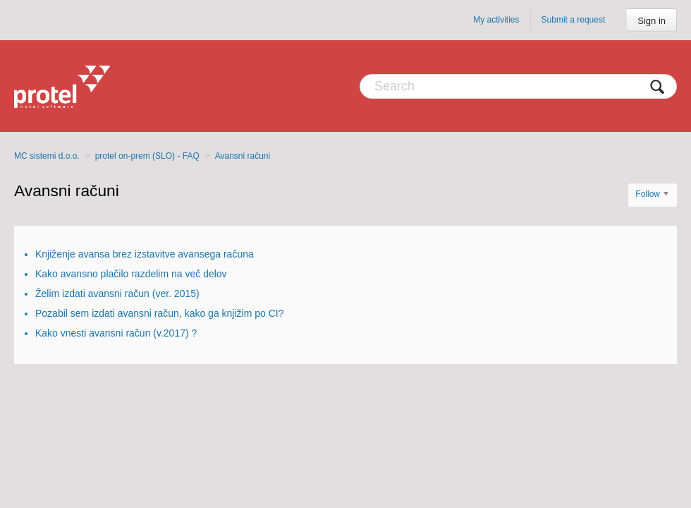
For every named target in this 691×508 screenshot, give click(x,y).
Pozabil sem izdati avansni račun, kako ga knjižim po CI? (159, 313)
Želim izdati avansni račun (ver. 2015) (117, 293)
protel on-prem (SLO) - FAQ (147, 156)
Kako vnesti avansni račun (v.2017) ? (116, 333)
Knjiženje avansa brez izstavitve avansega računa (144, 254)
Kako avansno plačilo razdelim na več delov (131, 273)
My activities (496, 20)
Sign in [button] (651, 21)
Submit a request (574, 20)
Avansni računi (243, 156)
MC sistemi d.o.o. (47, 156)
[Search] (518, 86)
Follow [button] (647, 194)
